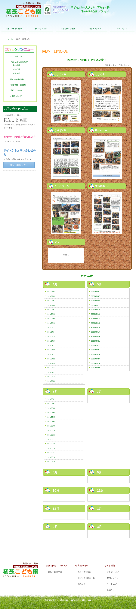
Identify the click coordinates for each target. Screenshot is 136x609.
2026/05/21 (95, 341)
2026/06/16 (51, 448)
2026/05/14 (95, 318)
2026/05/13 (95, 314)
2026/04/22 (51, 359)
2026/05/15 (95, 323)
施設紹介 (16, 73)
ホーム (10, 39)
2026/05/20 (95, 336)
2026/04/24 (51, 368)
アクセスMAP (113, 572)
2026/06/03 (51, 408)
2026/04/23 (51, 363)
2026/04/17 (51, 345)
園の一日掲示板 (40, 28)
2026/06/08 (51, 421)
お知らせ (111, 590)
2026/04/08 (51, 314)
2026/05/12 (95, 310)
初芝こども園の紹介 (14, 28)
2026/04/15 (51, 336)
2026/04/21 (51, 354)
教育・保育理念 (84, 572)
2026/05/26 (95, 354)
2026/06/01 (51, 399)
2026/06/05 (51, 417)
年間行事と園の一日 (86, 578)
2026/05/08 (95, 301)
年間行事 (16, 69)
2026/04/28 (51, 376)
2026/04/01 (51, 292)
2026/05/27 (95, 359)
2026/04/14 (51, 332)
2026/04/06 (51, 305)
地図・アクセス (95, 28)
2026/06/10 (51, 430)
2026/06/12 (51, 439)
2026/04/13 (51, 327)
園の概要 (16, 65)
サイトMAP (112, 584)
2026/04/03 (51, 301)
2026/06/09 (51, 426)
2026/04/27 (51, 372)
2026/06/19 (51, 462)
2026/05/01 (95, 292)
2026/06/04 (51, 412)
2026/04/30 (51, 381)
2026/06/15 (51, 444)
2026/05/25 (95, 350)
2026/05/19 (95, 332)
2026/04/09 (51, 318)
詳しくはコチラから (19, 165)
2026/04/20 (51, 350)
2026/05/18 (95, 327)
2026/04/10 (51, 323)
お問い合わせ (122, 28)
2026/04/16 (51, 341)
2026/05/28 (95, 363)
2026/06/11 (51, 435)
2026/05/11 (95, 305)
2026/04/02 (51, 296)
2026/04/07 (51, 310)
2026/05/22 (95, 345)
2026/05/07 (95, 296)
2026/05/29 (95, 368)
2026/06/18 (51, 457)
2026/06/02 (51, 404)
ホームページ (16, 56)
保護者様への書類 (68, 28)
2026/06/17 (51, 453)
